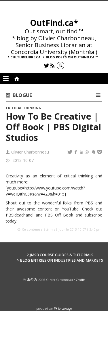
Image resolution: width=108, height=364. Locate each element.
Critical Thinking (23, 108)
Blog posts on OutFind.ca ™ (72, 57)
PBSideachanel (19, 215)
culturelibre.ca (25, 57)
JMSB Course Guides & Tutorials (61, 254)
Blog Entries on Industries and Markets (61, 260)
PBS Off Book (59, 215)
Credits (80, 280)
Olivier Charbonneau (30, 152)
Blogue (22, 95)
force (65, 308)
